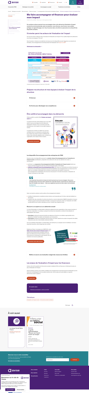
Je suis (73, 3)
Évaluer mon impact (32, 11)
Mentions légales (58, 371)
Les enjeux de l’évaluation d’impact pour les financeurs (14, 31)
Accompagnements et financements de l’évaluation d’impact (48, 11)
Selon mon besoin (25, 11)
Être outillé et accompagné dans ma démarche (14, 28)
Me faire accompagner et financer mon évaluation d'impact (70, 11)
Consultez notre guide (33, 141)
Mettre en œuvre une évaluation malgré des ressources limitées (48, 255)
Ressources (51, 2)
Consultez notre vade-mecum (35, 241)
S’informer (32, 98)
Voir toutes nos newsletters (14, 360)
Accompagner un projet (46, 7)
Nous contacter (34, 369)
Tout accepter (10, 389)
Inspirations (43, 2)
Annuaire (59, 2)
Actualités (35, 2)
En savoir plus (11, 33)
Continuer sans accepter (5, 375)
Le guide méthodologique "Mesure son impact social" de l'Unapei (34, 332)
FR (66, 2)
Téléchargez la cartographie (34, 46)
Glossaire (46, 373)
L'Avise (78, 7)
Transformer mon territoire (64, 7)
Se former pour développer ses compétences (42, 106)
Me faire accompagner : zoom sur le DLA (39, 289)
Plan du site (57, 373)
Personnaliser (20, 389)
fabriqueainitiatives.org (75, 373)
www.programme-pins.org (76, 375)
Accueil (9, 11)
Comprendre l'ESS (12, 7)
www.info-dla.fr (74, 371)
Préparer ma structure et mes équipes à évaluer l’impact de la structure (15, 24)
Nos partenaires (34, 375)
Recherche (80, 3)
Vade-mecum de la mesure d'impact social (37, 230)
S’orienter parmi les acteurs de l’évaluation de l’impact (15, 20)
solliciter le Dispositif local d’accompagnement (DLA (41, 167)
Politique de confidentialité (60, 375)
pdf (72, 305)
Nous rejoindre (34, 372)
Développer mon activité (27, 7)
